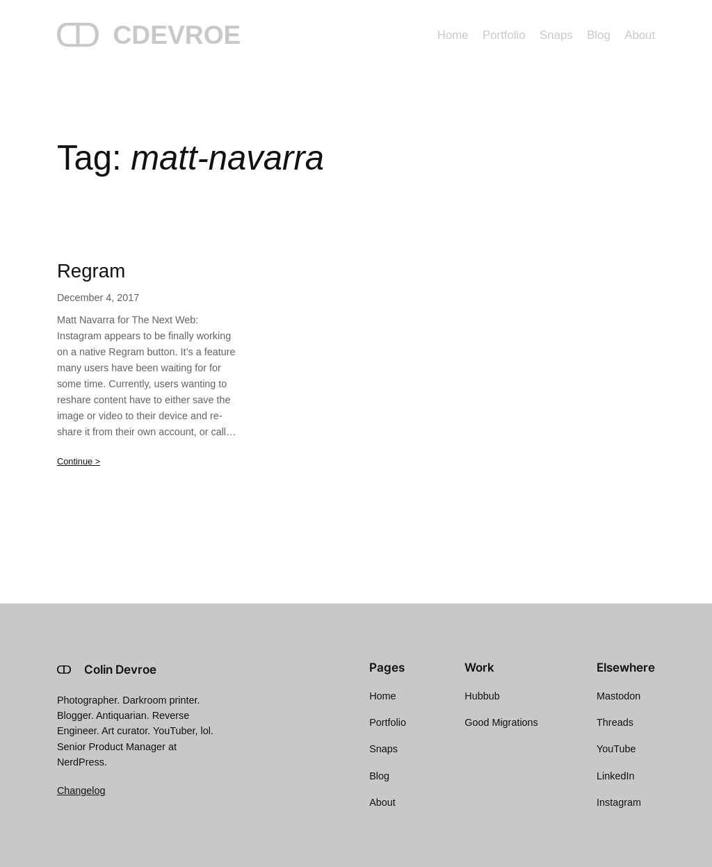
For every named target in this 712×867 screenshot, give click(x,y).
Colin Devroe (120, 669)
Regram (91, 271)
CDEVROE (177, 34)
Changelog (81, 790)
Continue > (78, 461)
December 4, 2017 (98, 297)
